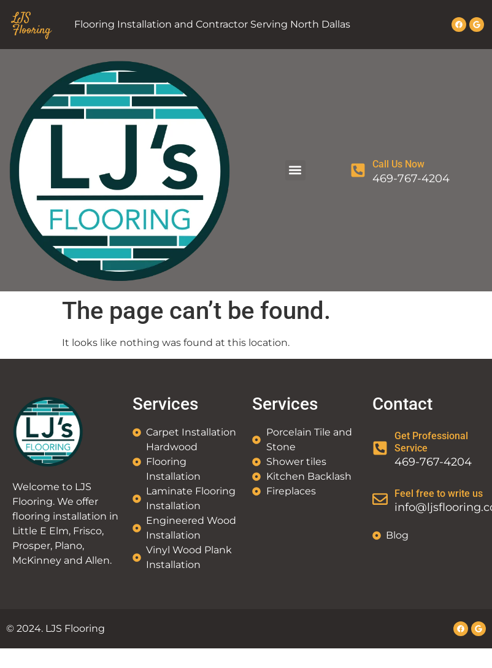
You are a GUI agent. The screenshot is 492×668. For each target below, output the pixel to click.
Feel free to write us (438, 493)
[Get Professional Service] (380, 448)
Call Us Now (398, 164)
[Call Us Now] (358, 170)
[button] (295, 170)
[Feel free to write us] (380, 499)
